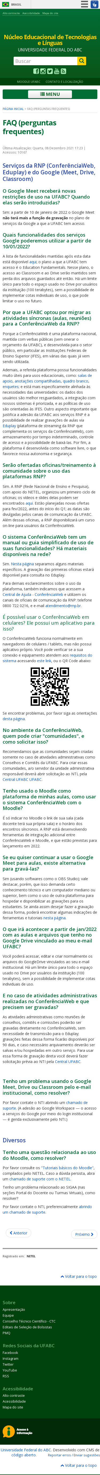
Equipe (8, 1315)
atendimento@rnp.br (63, 605)
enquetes (11, 386)
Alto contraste (11, 13)
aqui (33, 261)
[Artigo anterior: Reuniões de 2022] (18, 1233)
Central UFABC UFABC (22, 779)
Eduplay (9, 425)
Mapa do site (50, 13)
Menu (50, 94)
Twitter (8, 1364)
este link (44, 660)
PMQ (6, 1333)
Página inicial (13, 109)
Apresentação (14, 1309)
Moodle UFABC (28, 82)
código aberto (23, 1454)
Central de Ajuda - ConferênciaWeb (33, 594)
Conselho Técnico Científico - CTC (29, 1321)
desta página (14, 718)
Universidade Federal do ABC (26, 1449)
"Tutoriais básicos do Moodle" (67, 1167)
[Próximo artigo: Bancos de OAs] (84, 1234)
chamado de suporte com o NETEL (39, 1178)
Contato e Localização (64, 82)
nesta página (54, 917)
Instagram (10, 1358)
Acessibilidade (31, 13)
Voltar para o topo (79, 1276)
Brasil (16, 4)
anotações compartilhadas (38, 381)
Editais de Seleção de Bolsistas (27, 1327)
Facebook (10, 1352)
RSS (6, 1376)
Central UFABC (68, 1061)
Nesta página (22, 563)
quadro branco (75, 381)
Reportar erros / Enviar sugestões (74, 1455)
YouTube (10, 1370)
